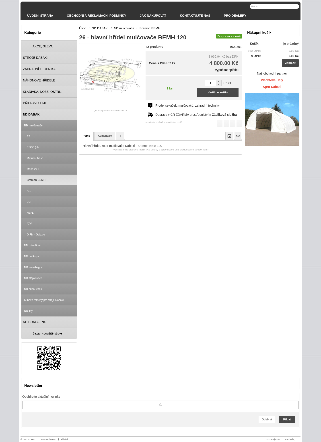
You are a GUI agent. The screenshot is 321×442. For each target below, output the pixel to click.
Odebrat (267, 419)
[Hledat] (296, 6)
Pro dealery (290, 439)
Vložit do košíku (218, 92)
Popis (86, 135)
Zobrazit (290, 63)
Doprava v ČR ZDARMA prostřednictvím (196, 114)
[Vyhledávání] (274, 6)
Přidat (287, 419)
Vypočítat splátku (227, 70)
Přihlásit (64, 439)
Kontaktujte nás (273, 439)
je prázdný (291, 43)
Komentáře (105, 135)
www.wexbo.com (48, 439)
